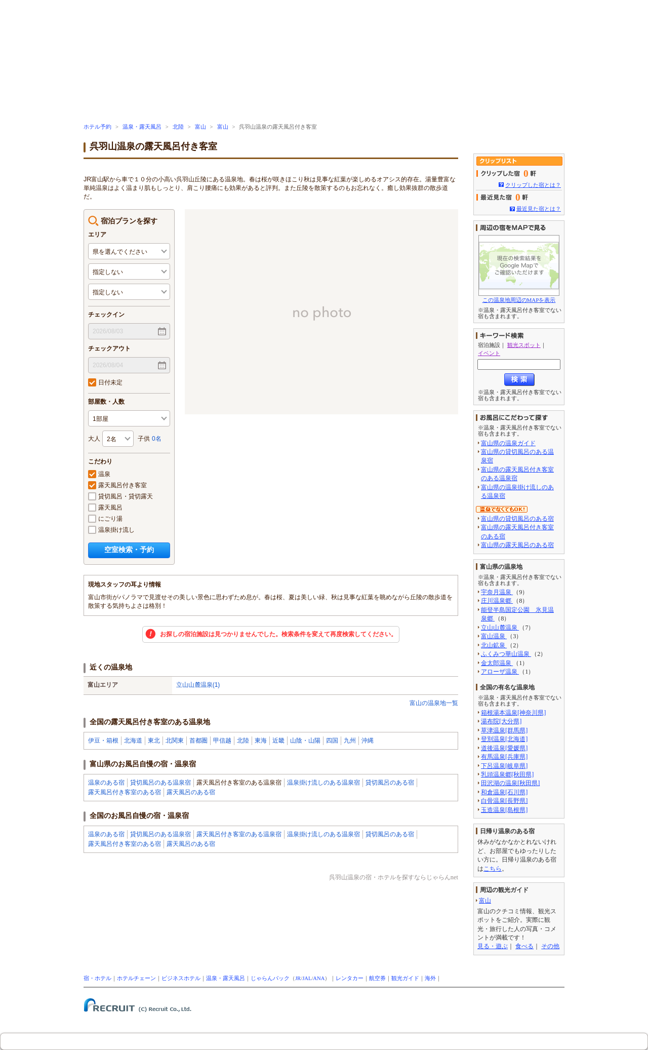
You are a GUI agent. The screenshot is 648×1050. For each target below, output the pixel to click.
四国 (332, 740)
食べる (524, 946)
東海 (261, 740)
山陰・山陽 (305, 740)
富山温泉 (494, 636)
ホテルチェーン (136, 978)
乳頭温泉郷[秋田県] (507, 774)
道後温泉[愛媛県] (504, 748)
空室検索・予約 (129, 550)
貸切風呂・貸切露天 (120, 496)
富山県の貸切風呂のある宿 (517, 518)
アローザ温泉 (500, 671)
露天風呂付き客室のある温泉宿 (238, 834)
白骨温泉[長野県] (504, 800)
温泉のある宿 (106, 782)
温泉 (99, 474)
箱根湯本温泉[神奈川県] (513, 712)
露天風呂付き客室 (117, 485)
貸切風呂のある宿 (390, 782)
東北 (154, 740)
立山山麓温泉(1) (198, 684)
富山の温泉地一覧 (434, 703)
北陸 (178, 127)
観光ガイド (405, 978)
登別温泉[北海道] (504, 739)
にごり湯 (105, 519)
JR (298, 978)
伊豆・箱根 (103, 740)
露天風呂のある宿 (191, 792)
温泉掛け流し (111, 530)
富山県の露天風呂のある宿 (517, 545)
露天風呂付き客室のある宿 (124, 792)
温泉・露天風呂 (142, 127)
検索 (519, 379)
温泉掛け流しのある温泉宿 (323, 782)
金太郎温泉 (497, 663)
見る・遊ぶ (492, 946)
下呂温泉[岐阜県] (504, 765)
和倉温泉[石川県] (504, 792)
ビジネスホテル (180, 978)
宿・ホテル (97, 978)
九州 (350, 740)
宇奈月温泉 (497, 592)
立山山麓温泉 (500, 627)
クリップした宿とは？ (533, 185)
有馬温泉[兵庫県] (504, 756)
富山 (200, 127)
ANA (319, 978)
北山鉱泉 (494, 645)
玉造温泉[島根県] (504, 809)
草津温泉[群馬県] (504, 730)
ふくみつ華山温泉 (506, 653)
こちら (492, 868)
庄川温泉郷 (497, 600)
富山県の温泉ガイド (508, 443)
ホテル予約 (97, 127)
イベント (489, 353)
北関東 (175, 740)
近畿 (278, 740)
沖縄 (367, 740)
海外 (430, 978)
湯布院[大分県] (501, 721)
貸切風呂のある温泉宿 (160, 782)
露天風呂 (105, 507)
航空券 (377, 978)
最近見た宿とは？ (538, 209)
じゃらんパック (270, 978)
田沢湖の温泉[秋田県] (510, 783)
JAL (306, 978)
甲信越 (222, 740)
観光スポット (524, 345)
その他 (550, 946)
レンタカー (349, 978)
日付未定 (105, 382)
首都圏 (198, 740)
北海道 (133, 740)
